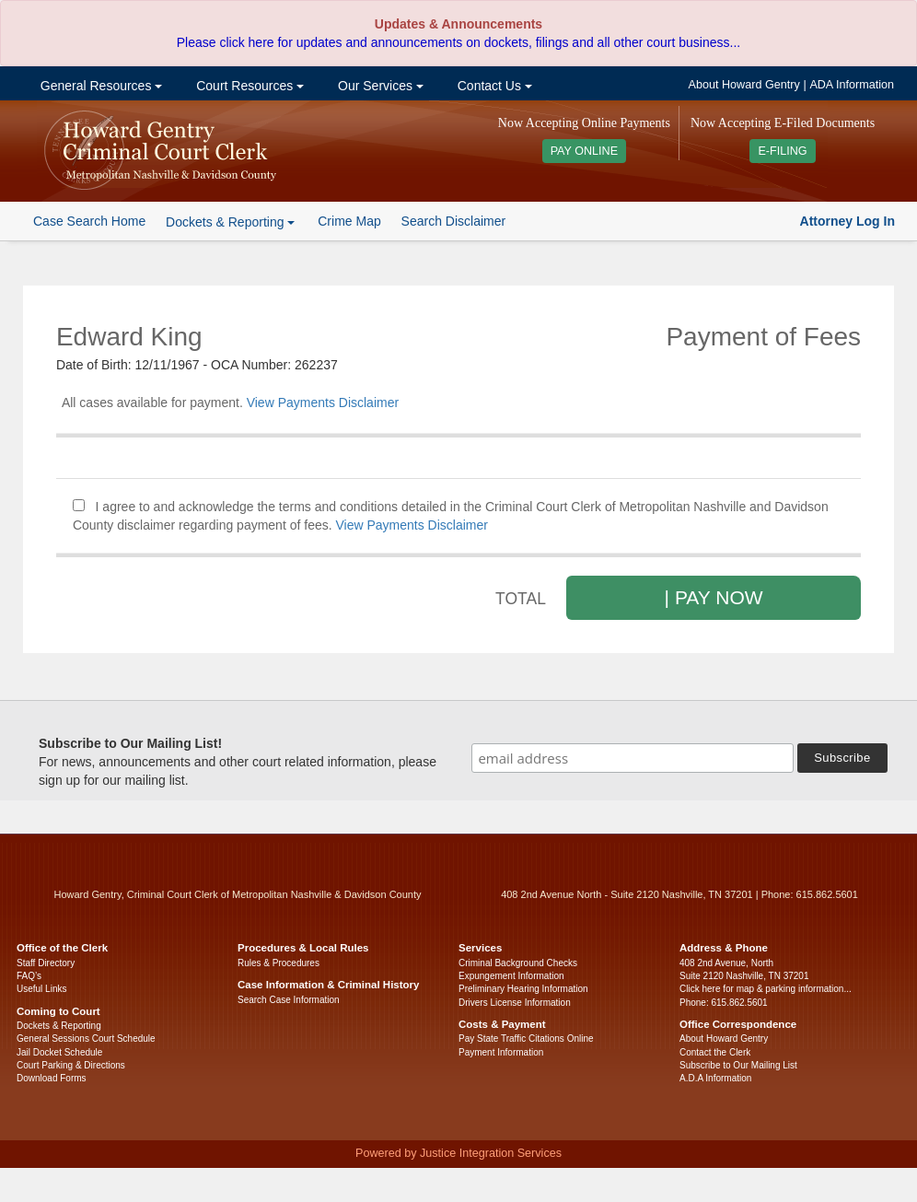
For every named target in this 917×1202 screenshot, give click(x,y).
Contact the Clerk (714, 1052)
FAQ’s (29, 976)
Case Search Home (89, 221)
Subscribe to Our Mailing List (738, 1065)
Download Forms (52, 1078)
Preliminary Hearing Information (523, 989)
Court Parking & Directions (71, 1065)
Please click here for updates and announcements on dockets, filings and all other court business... (458, 42)
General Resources (99, 85)
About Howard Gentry (744, 84)
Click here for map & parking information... (765, 989)
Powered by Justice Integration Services (458, 1153)
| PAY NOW (714, 597)
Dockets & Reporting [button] (230, 222)
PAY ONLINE (585, 151)
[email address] (632, 758)
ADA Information (851, 84)
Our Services (379, 85)
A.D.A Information (715, 1078)
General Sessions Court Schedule (86, 1038)
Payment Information (500, 1052)
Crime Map (349, 221)
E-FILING (782, 151)
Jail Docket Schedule (59, 1052)
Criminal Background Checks (517, 963)
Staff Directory (46, 963)
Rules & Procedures (278, 963)
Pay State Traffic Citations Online (526, 1038)
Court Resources (248, 85)
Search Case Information (289, 1000)
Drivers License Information (514, 1003)
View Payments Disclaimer (323, 402)
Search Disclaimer (453, 221)
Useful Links (41, 989)
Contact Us (493, 85)
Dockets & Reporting (59, 1026)
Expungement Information (511, 976)
